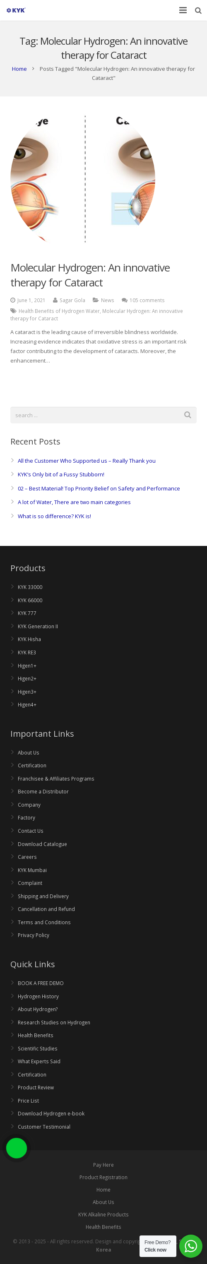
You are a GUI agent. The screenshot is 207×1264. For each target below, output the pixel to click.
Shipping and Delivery (43, 896)
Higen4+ (27, 704)
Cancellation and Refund (46, 909)
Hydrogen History (38, 996)
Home (19, 68)
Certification (32, 765)
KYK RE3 (27, 652)
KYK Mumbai (32, 870)
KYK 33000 (30, 587)
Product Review (36, 1087)
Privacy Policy (33, 935)
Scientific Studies (38, 1048)
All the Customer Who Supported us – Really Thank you (87, 460)
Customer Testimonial (44, 1126)
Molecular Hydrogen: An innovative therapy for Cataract (90, 275)
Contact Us (30, 830)
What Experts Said (39, 1061)
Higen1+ (27, 665)
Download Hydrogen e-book (51, 1113)
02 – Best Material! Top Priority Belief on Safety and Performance (99, 488)
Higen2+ (27, 678)
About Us (28, 752)
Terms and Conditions (44, 922)
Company (29, 804)
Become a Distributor (43, 791)
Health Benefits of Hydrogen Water (59, 311)
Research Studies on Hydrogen (54, 1022)
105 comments (147, 300)
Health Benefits (35, 1035)
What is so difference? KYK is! (54, 516)
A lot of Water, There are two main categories (74, 502)
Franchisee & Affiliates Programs (56, 778)
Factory (26, 817)
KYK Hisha (29, 639)
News (107, 300)
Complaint (30, 883)
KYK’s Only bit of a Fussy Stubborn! (61, 474)
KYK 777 (27, 613)
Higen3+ (27, 691)
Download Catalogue (42, 844)
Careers (27, 856)
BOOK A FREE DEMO (41, 983)
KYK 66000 (30, 600)
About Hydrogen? (38, 1009)
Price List (28, 1100)
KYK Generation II (38, 626)
